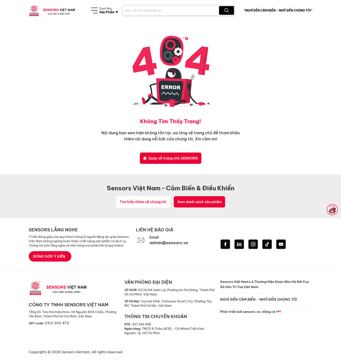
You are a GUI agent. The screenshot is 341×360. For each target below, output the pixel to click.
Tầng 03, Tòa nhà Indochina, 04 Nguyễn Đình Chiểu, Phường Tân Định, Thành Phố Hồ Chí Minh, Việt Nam (72, 314)
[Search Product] (171, 10)
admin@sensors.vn (170, 243)
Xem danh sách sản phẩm (199, 202)
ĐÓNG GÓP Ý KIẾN (49, 256)
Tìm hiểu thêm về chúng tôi (143, 202)
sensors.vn (251, 312)
